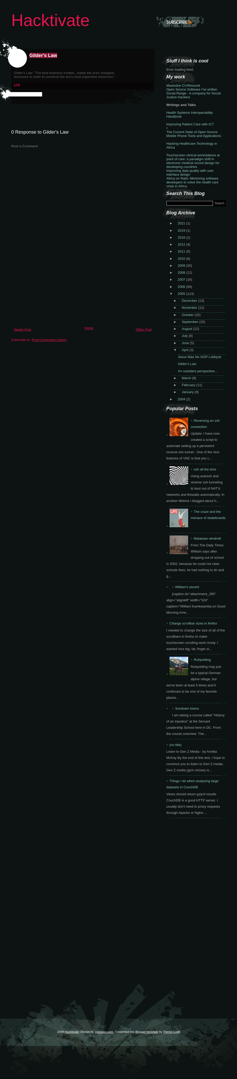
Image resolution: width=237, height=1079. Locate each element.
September (190, 322)
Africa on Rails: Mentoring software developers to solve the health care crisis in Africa (192, 182)
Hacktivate (50, 20)
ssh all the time (205, 469)
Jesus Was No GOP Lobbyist (199, 357)
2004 (182, 399)
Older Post (143, 329)
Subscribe (180, 22)
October (188, 315)
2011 (182, 251)
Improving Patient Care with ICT (190, 124)
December (190, 301)
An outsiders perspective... (197, 371)
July (185, 336)
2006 (182, 287)
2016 (182, 237)
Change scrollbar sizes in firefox (193, 623)
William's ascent (187, 587)
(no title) (176, 745)
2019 (182, 230)
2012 (182, 244)
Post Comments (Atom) (49, 340)
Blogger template (146, 1031)
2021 (182, 223)
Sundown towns (187, 708)
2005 (182, 294)
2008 (182, 272)
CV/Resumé (191, 85)
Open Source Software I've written (191, 89)
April (185, 350)
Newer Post (22, 329)
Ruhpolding (202, 660)
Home (89, 328)
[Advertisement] (50, 288)
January (188, 392)
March (187, 378)
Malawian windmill (207, 538)
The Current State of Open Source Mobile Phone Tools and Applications (193, 134)
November (190, 308)
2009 (182, 265)
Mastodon (173, 85)
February (189, 385)
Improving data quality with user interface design (190, 172)
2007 (182, 279)
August (187, 329)
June (186, 343)
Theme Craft (171, 1031)
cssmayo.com (104, 1031)
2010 (182, 259)
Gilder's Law (43, 55)
